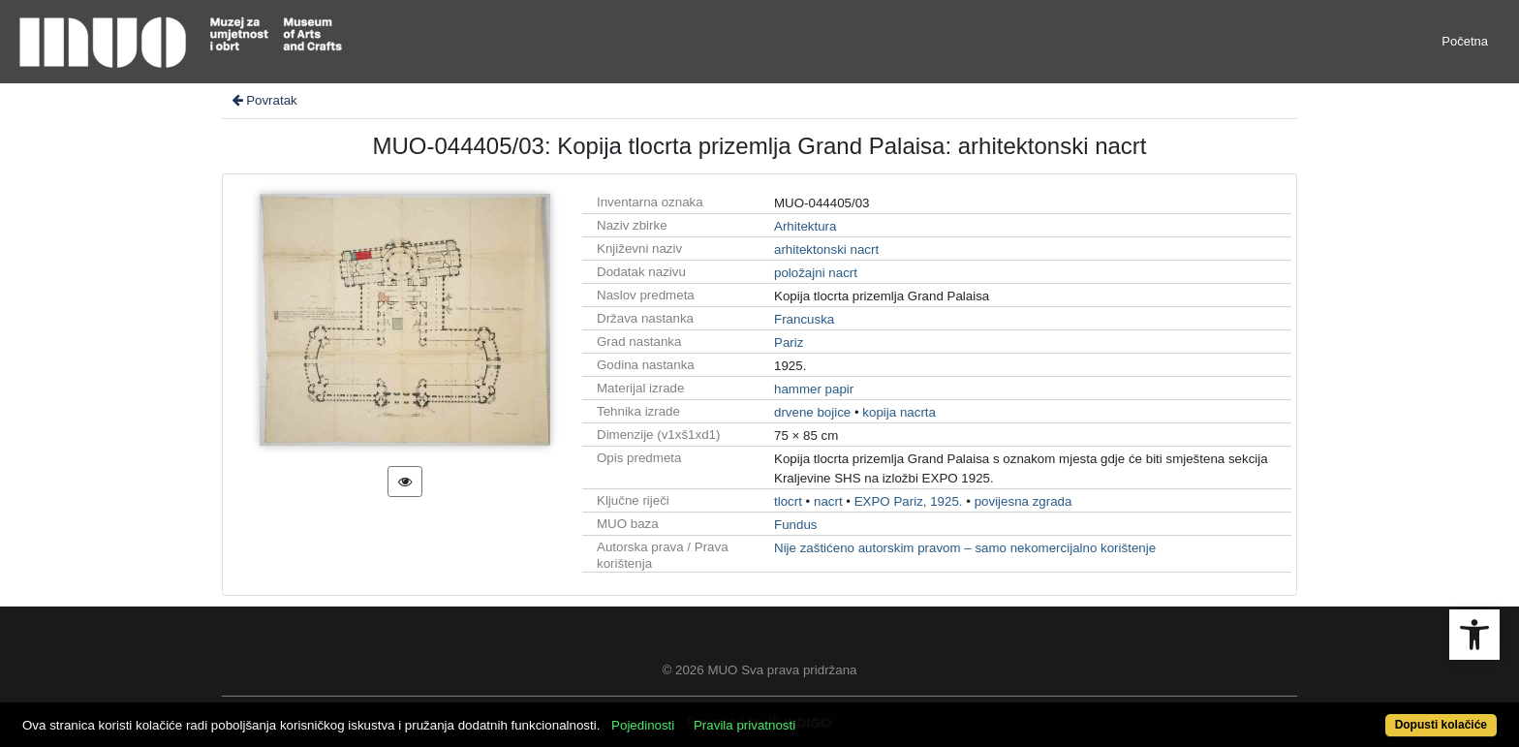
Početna (1465, 41)
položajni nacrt (815, 272)
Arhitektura (805, 226)
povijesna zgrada (1023, 501)
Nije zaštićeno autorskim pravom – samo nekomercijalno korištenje (965, 548)
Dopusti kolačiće (1441, 724)
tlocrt (788, 501)
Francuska (804, 319)
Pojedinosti (642, 725)
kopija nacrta (899, 412)
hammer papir (813, 389)
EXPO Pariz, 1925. (908, 501)
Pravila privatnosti (744, 725)
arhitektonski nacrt (826, 249)
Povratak (263, 100)
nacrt (828, 501)
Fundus (795, 524)
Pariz (788, 342)
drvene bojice (812, 412)
